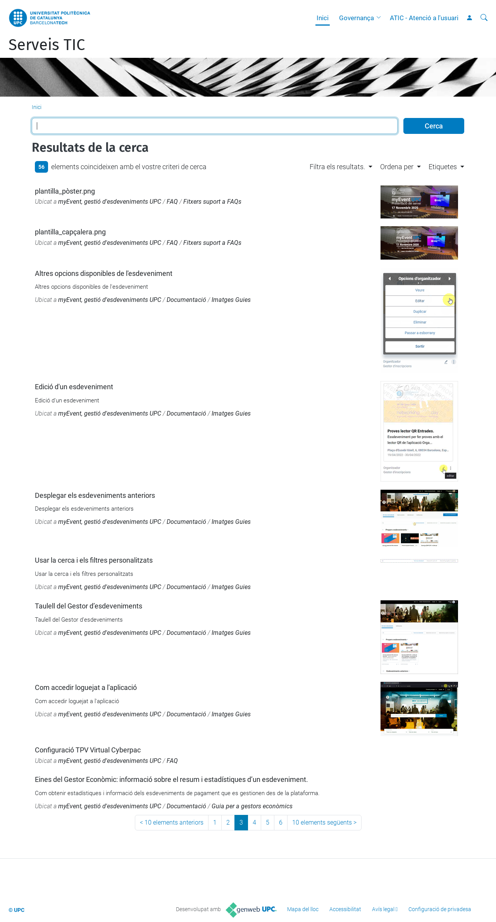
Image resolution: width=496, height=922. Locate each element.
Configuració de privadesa (439, 909)
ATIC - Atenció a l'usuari (424, 18)
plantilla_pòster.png (65, 191)
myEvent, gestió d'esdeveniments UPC (109, 201)
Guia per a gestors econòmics (252, 806)
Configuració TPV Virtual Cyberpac (88, 750)
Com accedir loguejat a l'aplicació (86, 687)
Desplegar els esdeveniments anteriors (95, 495)
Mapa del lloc (303, 909)
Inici (323, 18)
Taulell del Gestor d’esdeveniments (88, 606)
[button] (380, 18)
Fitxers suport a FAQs (212, 201)
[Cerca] (483, 18)
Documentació (186, 299)
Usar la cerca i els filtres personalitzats (94, 560)
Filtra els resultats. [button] (337, 167)
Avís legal (383, 909)
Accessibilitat (345, 909)
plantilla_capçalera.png (70, 232)
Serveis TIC (47, 45)
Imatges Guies (231, 299)
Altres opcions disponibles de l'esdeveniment (103, 273)
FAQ (172, 201)
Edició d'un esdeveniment (74, 387)
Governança (356, 18)
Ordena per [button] (396, 167)
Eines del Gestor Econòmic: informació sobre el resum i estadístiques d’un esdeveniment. (171, 779)
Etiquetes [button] (443, 167)
